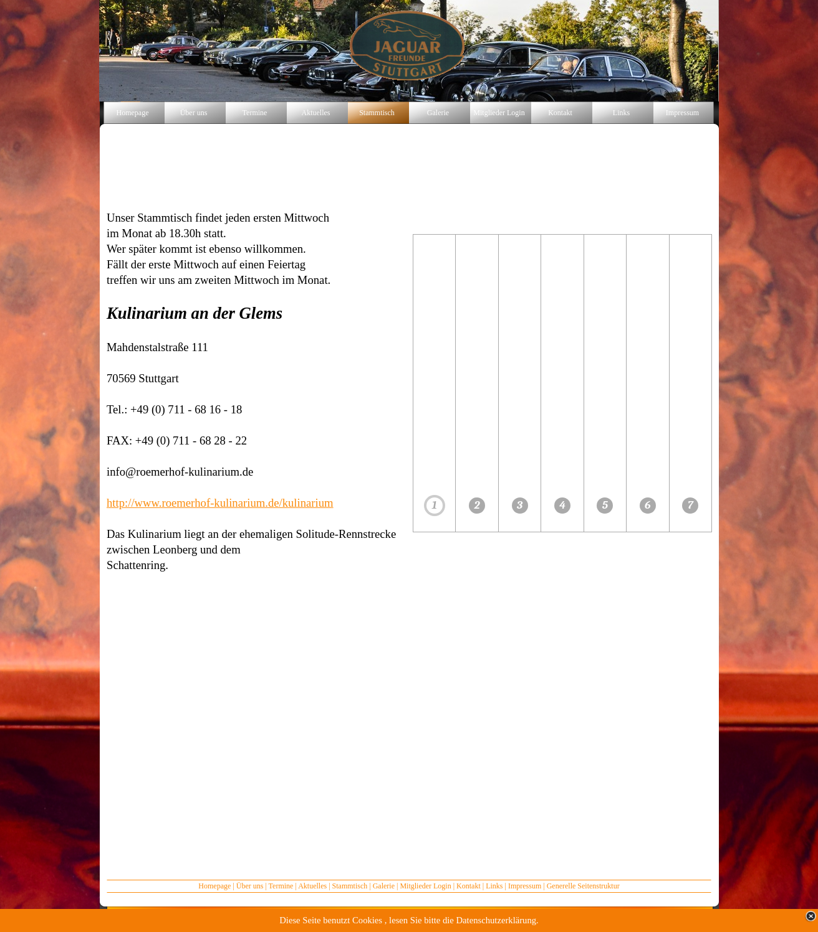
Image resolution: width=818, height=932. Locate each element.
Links (494, 886)
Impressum (524, 886)
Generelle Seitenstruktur (583, 886)
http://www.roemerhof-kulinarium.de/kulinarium (220, 502)
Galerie (384, 886)
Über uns (250, 886)
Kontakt (468, 886)
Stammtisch (350, 886)
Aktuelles (312, 886)
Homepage (214, 886)
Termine (281, 886)
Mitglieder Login (425, 886)
